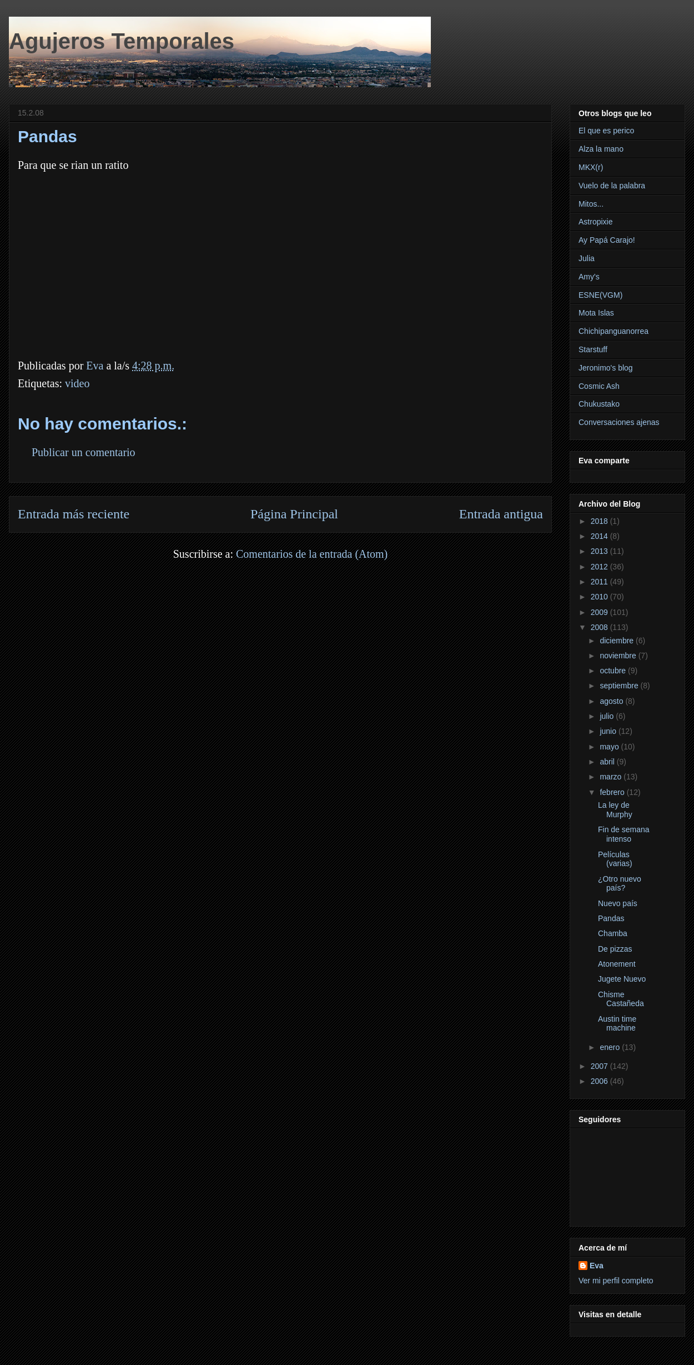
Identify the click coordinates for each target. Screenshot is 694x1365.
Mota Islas (596, 312)
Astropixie (595, 221)
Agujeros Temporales (121, 41)
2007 (600, 1066)
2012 (600, 566)
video (77, 383)
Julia (587, 258)
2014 (600, 536)
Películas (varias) (615, 859)
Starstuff (593, 349)
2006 (600, 1081)
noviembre (619, 655)
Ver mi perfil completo (616, 1280)
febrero (613, 792)
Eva (597, 1265)
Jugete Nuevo (622, 978)
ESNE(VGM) (600, 295)
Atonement (617, 963)
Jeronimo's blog (606, 367)
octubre (614, 670)
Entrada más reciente (73, 514)
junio (609, 731)
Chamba (612, 933)
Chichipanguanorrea (613, 331)
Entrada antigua (501, 514)
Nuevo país (617, 903)
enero (611, 1047)
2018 (600, 521)
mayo (610, 746)
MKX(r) (591, 167)
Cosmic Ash (599, 386)
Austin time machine (617, 1023)
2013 (600, 551)
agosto (612, 701)
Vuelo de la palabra (612, 185)
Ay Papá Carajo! (607, 240)
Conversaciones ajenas (619, 422)
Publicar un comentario (83, 452)
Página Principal (294, 514)
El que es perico (606, 130)
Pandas (611, 918)
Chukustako (599, 403)
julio (608, 716)
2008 (600, 627)
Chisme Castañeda (621, 999)
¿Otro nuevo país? (619, 883)
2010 (600, 596)
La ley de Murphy (615, 810)
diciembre (618, 640)
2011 (600, 581)
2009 (600, 612)
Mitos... (591, 203)
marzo (611, 776)
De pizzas (615, 948)
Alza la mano (601, 148)
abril (608, 761)
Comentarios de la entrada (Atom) (312, 554)
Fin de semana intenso (624, 834)
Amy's (589, 276)
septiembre (620, 685)
